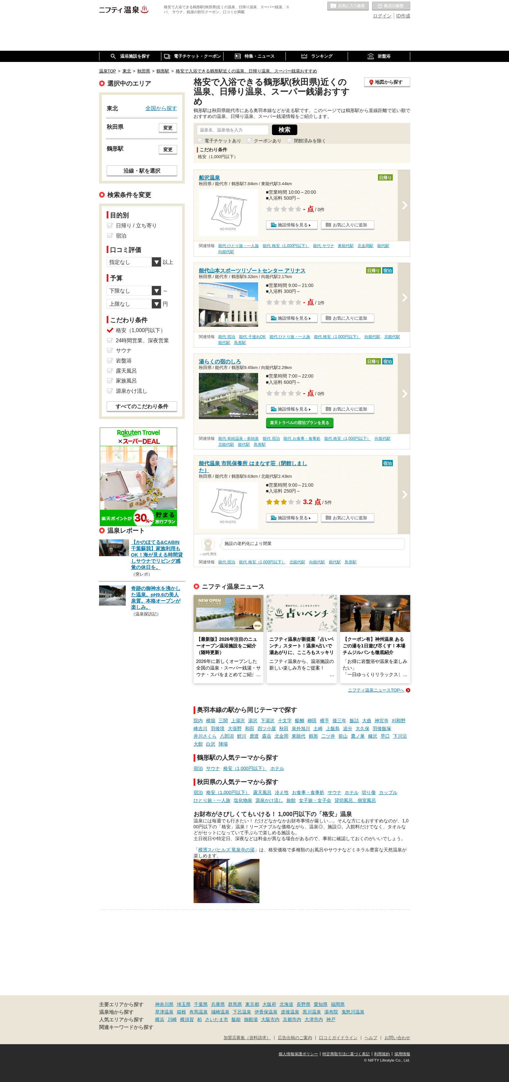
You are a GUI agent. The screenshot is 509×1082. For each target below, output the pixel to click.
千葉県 (201, 1004)
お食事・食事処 (308, 792)
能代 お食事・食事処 (301, 438)
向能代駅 (226, 251)
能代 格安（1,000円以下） (286, 245)
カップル (388, 792)
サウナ (213, 768)
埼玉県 (184, 1004)
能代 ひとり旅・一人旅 (238, 245)
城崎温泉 (220, 1011)
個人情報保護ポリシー (298, 1054)
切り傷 (369, 792)
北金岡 (281, 736)
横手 (324, 720)
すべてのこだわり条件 (142, 406)
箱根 (181, 1011)
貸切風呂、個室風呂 (355, 800)
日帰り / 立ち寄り (136, 225)
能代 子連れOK (252, 336)
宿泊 (198, 768)
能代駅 (383, 245)
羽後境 (218, 728)
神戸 (330, 1019)
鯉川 (241, 736)
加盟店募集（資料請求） (247, 1038)
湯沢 (252, 720)
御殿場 (251, 1019)
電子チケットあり (222, 140)
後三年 (339, 720)
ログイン (382, 15)
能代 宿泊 (226, 336)
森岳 (266, 736)
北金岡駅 (365, 245)
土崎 (318, 728)
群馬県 (235, 1004)
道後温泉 (290, 1011)
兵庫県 (218, 1004)
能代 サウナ (323, 245)
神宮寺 (381, 720)
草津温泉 (164, 1011)
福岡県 (338, 1004)
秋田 (283, 728)
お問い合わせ (397, 1038)
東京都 (252, 1004)
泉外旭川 (301, 728)
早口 (385, 736)
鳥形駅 (240, 342)
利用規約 (382, 1054)
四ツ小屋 (266, 728)
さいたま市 (216, 1019)
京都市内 (292, 1019)
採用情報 (402, 1054)
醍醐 (299, 720)
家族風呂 (126, 381)
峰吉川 (200, 728)
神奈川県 (164, 1004)
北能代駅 (392, 336)
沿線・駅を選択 (141, 171)
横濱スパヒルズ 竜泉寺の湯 (226, 849)
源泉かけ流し (269, 800)
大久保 (362, 728)
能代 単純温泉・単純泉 (238, 438)
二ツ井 (328, 736)
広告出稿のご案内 (295, 1038)
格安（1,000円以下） (245, 768)
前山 (343, 736)
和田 (249, 728)
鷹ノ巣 (358, 736)
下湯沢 (268, 720)
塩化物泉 (243, 800)
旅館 (291, 800)
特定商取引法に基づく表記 (346, 1054)
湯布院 (331, 1011)
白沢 (210, 744)
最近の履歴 (391, 6)
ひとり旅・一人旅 (212, 800)
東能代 (299, 736)
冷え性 (282, 792)
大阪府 (269, 1004)
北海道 (286, 1004)
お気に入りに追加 (350, 224)
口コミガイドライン (338, 1038)
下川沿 (400, 736)
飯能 (236, 1019)
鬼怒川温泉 (352, 1011)
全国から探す (161, 108)
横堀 (210, 720)
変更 (168, 127)
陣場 (223, 744)
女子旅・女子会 (315, 800)
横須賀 (187, 1019)
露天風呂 (262, 792)
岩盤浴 (124, 360)
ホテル (277, 768)
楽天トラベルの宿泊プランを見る (299, 422)
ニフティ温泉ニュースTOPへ (376, 690)
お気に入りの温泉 (348, 6)
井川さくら (205, 736)
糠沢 (372, 736)
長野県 (303, 1004)
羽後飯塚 (382, 728)
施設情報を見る (293, 224)
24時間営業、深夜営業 (142, 340)
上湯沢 (238, 720)
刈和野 (399, 720)
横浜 (159, 1019)
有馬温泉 (198, 1011)
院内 (198, 720)
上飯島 (333, 728)
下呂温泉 (242, 1011)
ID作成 (403, 15)
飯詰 (354, 720)
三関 (223, 720)
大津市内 (314, 1019)
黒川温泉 (312, 1011)
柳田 (312, 720)
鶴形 (313, 736)
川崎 (172, 1019)
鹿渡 (254, 736)
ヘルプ (370, 1038)
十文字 (285, 720)
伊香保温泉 (266, 1011)
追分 (347, 728)
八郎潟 (227, 736)
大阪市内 (270, 1019)
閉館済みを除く (310, 140)
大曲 (366, 720)
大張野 (235, 728)
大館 (198, 744)
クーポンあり (267, 140)
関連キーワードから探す (126, 1027)
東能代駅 (346, 245)
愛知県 (321, 1004)
